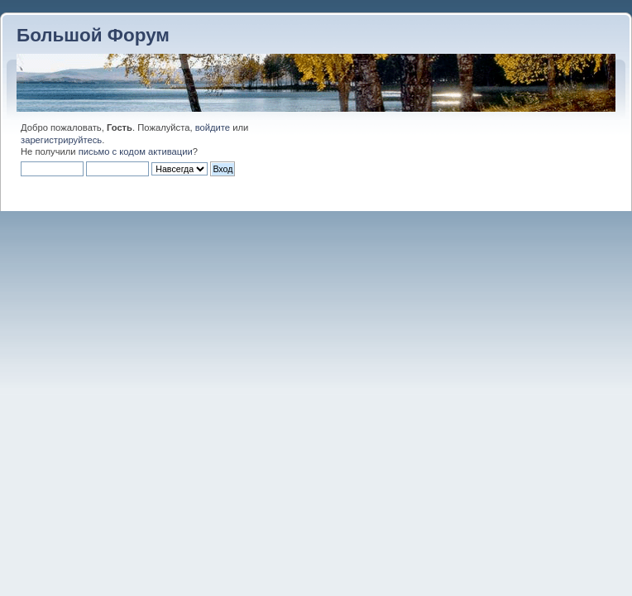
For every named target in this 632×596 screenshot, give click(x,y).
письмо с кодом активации (136, 151)
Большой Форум (93, 35)
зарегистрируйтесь (61, 140)
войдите (212, 127)
